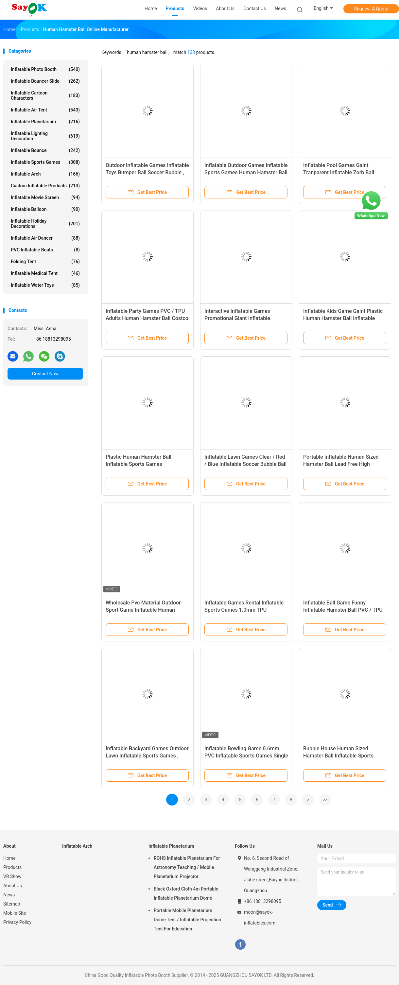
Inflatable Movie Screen (45, 197)
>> (325, 799)
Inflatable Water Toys (45, 285)
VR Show (12, 876)
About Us (12, 885)
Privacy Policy (17, 922)
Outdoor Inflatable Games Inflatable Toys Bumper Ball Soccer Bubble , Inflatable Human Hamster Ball (147, 172)
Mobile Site (14, 913)
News (9, 894)
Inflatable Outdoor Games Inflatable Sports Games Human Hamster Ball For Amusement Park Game (246, 172)
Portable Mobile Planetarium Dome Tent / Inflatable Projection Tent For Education (187, 919)
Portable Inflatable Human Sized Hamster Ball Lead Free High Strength (341, 464)
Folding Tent (45, 261)
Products (12, 867)
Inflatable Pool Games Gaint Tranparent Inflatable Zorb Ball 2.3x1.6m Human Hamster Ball (339, 172)
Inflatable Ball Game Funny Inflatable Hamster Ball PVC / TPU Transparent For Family (343, 610)
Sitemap (11, 904)
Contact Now (45, 373)
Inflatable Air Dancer (45, 238)
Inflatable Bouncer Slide (45, 81)
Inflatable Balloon (45, 209)
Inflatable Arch (45, 174)
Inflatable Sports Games (45, 162)
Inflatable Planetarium (45, 121)
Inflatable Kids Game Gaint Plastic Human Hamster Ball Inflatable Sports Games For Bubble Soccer (343, 318)
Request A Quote (371, 8)
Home (9, 858)
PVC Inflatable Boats (45, 249)
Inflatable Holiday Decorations (45, 223)
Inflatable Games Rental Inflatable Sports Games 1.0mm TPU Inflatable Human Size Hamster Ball (245, 610)
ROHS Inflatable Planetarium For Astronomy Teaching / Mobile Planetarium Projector (187, 867)
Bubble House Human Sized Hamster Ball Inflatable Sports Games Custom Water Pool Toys (340, 755)
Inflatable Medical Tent (45, 273)
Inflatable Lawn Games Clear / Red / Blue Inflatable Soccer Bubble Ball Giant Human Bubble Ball (245, 464)
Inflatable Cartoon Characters (45, 95)
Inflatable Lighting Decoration (45, 136)
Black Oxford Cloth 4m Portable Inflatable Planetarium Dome (186, 893)
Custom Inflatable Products (45, 185)
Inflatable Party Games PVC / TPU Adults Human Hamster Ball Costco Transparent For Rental (147, 318)
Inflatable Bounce (45, 150)
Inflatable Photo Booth (45, 69)
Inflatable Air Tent (45, 110)
